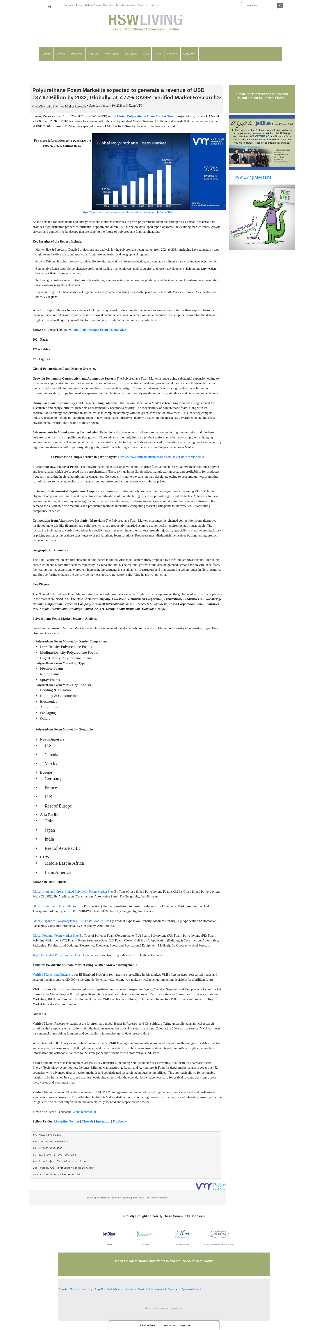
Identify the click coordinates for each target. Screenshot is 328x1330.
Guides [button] (188, 54)
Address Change (93, 5)
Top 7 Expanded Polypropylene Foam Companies (65, 964)
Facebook (119, 1131)
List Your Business (169, 1325)
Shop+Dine (93, 54)
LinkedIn (60, 1131)
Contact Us (143, 5)
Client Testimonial (84, 1121)
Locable (165, 1318)
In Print (157, 54)
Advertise (120, 5)
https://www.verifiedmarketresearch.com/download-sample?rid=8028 (127, 221)
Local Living (77, 54)
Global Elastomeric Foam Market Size (58, 915)
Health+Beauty (112, 54)
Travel (146, 54)
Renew (79, 5)
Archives (131, 5)
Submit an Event (147, 1325)
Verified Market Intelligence (51, 984)
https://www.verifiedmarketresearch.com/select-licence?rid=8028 (161, 466)
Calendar (46, 54)
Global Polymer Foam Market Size (56, 945)
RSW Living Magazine (253, 177)
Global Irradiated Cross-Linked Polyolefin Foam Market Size (73, 901)
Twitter (74, 1131)
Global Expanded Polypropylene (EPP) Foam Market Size (71, 930)
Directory (61, 54)
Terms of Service (176, 1318)
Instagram (103, 1131)
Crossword (172, 54)
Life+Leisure (131, 54)
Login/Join (185, 1325)
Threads (87, 1131)
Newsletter (108, 5)
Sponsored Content (191, 1299)
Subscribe (69, 5)
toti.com (155, 5)
